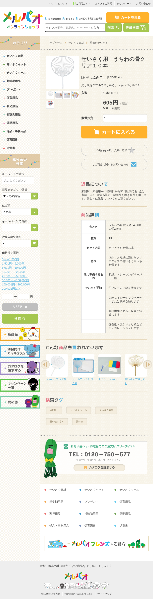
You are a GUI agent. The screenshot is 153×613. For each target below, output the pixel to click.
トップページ (54, 42)
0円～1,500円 (10, 259)
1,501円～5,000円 (13, 263)
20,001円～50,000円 (14, 276)
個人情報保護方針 (50, 593)
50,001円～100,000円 (15, 280)
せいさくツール (78, 410)
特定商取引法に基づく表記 (79, 593)
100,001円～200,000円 (16, 284)
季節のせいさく (99, 42)
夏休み (79, 421)
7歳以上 (54, 410)
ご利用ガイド (81, 3)
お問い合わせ (143, 3)
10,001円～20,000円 (14, 271)
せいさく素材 (76, 42)
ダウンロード (124, 3)
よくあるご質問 (103, 3)
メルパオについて (58, 3)
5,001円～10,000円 (14, 267)
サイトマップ (104, 593)
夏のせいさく (57, 421)
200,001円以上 (11, 288)
